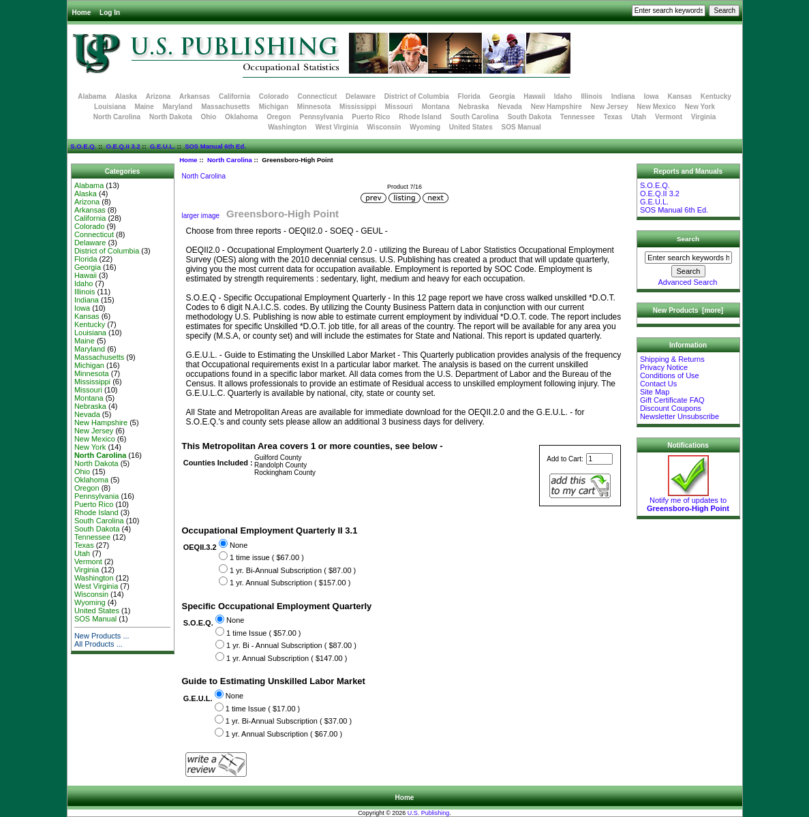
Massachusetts (225, 106)
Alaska (126, 96)
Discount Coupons (670, 408)
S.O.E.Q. (83, 146)
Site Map (654, 392)
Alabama (92, 96)
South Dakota (529, 117)
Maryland (178, 106)
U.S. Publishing (429, 813)
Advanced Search (688, 282)
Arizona (158, 96)
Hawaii (534, 96)
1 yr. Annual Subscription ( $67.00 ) (284, 734)
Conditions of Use (669, 375)
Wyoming (425, 127)
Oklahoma (241, 117)
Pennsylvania (322, 117)
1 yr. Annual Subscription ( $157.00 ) (290, 583)
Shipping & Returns (672, 359)
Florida (469, 96)
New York (699, 106)
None (238, 545)
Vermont (668, 117)
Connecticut (317, 96)
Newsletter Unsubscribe (679, 416)
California (234, 96)
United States (471, 127)
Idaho (563, 96)
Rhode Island (420, 117)
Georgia (502, 96)
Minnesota (314, 106)
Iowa (650, 96)
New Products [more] (688, 310)
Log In (110, 12)
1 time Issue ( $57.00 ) (263, 633)
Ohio (208, 117)
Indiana (623, 96)
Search (688, 239)
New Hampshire (556, 106)
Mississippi (357, 106)
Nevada (510, 106)
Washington (287, 127)
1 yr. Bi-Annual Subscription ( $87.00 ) (293, 570)
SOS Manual (521, 127)
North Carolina (229, 160)
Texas (613, 117)
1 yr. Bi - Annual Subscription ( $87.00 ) (291, 646)
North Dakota (170, 117)
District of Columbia (416, 96)
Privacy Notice (664, 367)
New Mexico (656, 106)
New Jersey (609, 106)
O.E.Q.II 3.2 (123, 146)
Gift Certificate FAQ (672, 400)
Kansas (679, 96)
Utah (638, 117)
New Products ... (101, 636)
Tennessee (577, 117)
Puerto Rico (371, 117)
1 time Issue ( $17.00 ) (263, 709)
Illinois (591, 96)
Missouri (399, 106)
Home (81, 12)
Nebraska (474, 106)
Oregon (278, 117)
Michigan (273, 106)
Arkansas (194, 96)
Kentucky (716, 96)
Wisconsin (384, 127)
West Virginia (337, 127)
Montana (436, 106)
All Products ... (98, 644)
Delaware (361, 96)
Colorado (274, 96)
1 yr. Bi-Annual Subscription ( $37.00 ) (289, 721)
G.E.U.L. (162, 146)
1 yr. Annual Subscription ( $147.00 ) (286, 658)
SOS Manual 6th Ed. (215, 146)
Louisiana (110, 106)
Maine (143, 106)
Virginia (703, 117)
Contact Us (658, 384)
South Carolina (475, 117)
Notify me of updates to (688, 500)
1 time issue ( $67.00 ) (267, 557)
